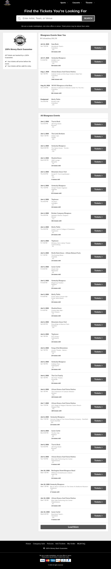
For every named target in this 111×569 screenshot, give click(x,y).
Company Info (39, 544)
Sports (64, 3)
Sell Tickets (60, 544)
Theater (90, 3)
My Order (71, 544)
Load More (73, 527)
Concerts (77, 3)
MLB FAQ (81, 544)
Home (28, 544)
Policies (50, 544)
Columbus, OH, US (49, 38)
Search (88, 18)
